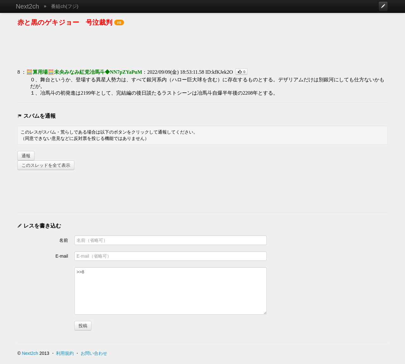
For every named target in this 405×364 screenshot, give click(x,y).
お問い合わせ (94, 353)
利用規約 (65, 353)
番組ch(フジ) (64, 6)
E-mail (61, 256)
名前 (63, 240)
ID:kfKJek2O (219, 72)
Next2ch (27, 6)
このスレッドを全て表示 (46, 165)
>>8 (170, 291)
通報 (26, 155)
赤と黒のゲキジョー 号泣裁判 (64, 22)
